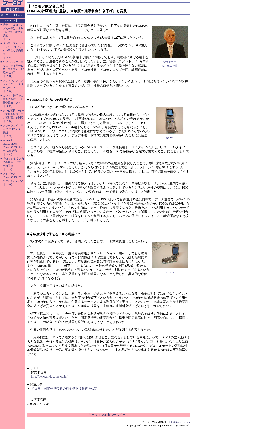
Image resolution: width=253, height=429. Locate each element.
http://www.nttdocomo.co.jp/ (49, 376)
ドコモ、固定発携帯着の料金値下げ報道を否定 (64, 388)
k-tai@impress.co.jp (179, 422)
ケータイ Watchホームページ (108, 414)
